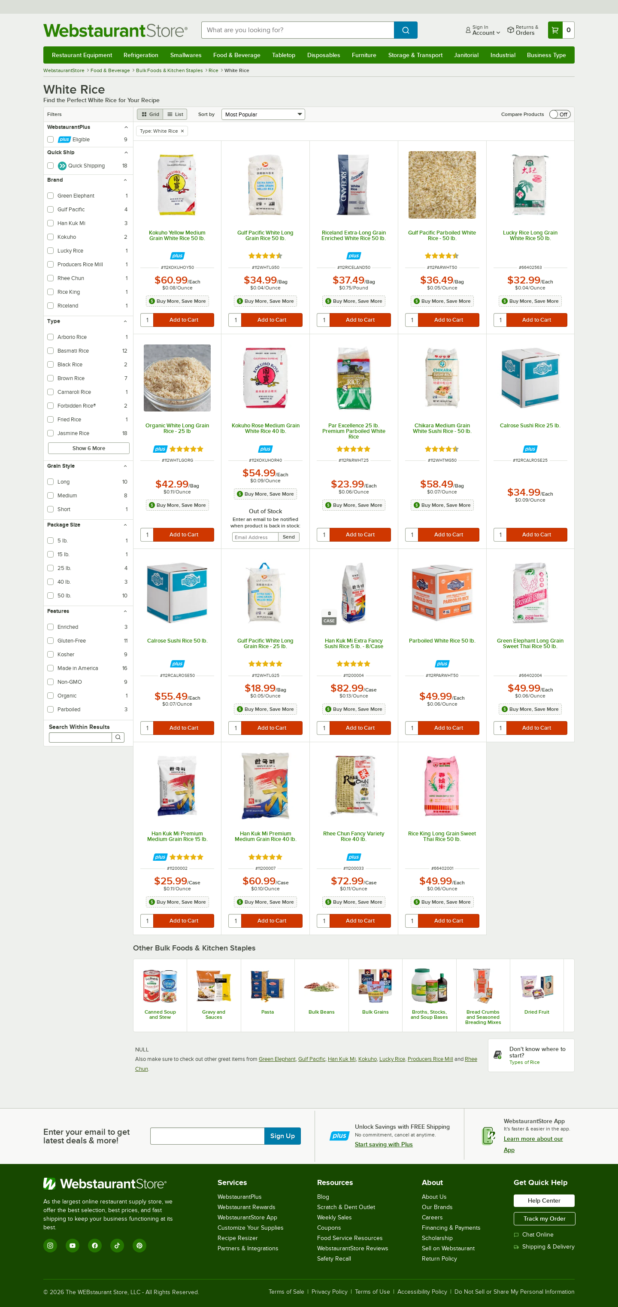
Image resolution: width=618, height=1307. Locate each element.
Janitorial (466, 55)
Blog (323, 1197)
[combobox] (297, 30)
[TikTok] (117, 1245)
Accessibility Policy (422, 1292)
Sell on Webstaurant (448, 1248)
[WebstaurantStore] (114, 1184)
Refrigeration (141, 55)
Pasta (267, 1012)
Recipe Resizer (238, 1238)
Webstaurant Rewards (247, 1207)
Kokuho (367, 1059)
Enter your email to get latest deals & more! (86, 1136)
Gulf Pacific (311, 1059)
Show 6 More (89, 448)
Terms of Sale (286, 1292)
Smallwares (186, 55)
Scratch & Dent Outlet (346, 1207)
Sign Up (282, 1136)
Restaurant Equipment (82, 55)
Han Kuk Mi (342, 1059)
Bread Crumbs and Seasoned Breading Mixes (483, 1017)
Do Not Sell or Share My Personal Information (514, 1292)
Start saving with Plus (384, 1144)
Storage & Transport (415, 55)
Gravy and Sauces (213, 1014)
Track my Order (545, 1218)
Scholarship (437, 1238)
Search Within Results (79, 726)
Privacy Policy (330, 1292)
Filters (54, 114)
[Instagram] (50, 1245)
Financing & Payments (451, 1228)
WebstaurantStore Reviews (352, 1248)
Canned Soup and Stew (160, 1014)
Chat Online (534, 1234)
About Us (434, 1197)
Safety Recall (334, 1258)
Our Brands (437, 1207)
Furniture (364, 55)
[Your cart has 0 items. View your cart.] (561, 30)
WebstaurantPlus (240, 1197)
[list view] (175, 114)
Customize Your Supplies (251, 1228)
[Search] (118, 737)
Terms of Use (372, 1292)
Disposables (323, 55)
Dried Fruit (536, 1012)
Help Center (544, 1200)
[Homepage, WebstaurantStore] (115, 30)
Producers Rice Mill (430, 1059)
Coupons (329, 1228)
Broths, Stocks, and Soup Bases (429, 1014)
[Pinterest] (139, 1245)
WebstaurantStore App (247, 1217)
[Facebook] (95, 1245)
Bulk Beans (322, 1012)
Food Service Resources (350, 1238)
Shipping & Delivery (544, 1246)
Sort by (206, 114)
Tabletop (283, 55)
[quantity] (147, 320)
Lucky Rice (392, 1059)
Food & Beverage (237, 55)
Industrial (503, 55)
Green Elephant (277, 1059)
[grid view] (150, 114)
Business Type (546, 55)
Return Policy (439, 1258)
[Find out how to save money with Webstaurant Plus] (177, 255)
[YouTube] (72, 1245)
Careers (432, 1217)
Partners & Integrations (248, 1248)
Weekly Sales (334, 1217)
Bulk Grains (375, 1012)
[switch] (560, 114)
